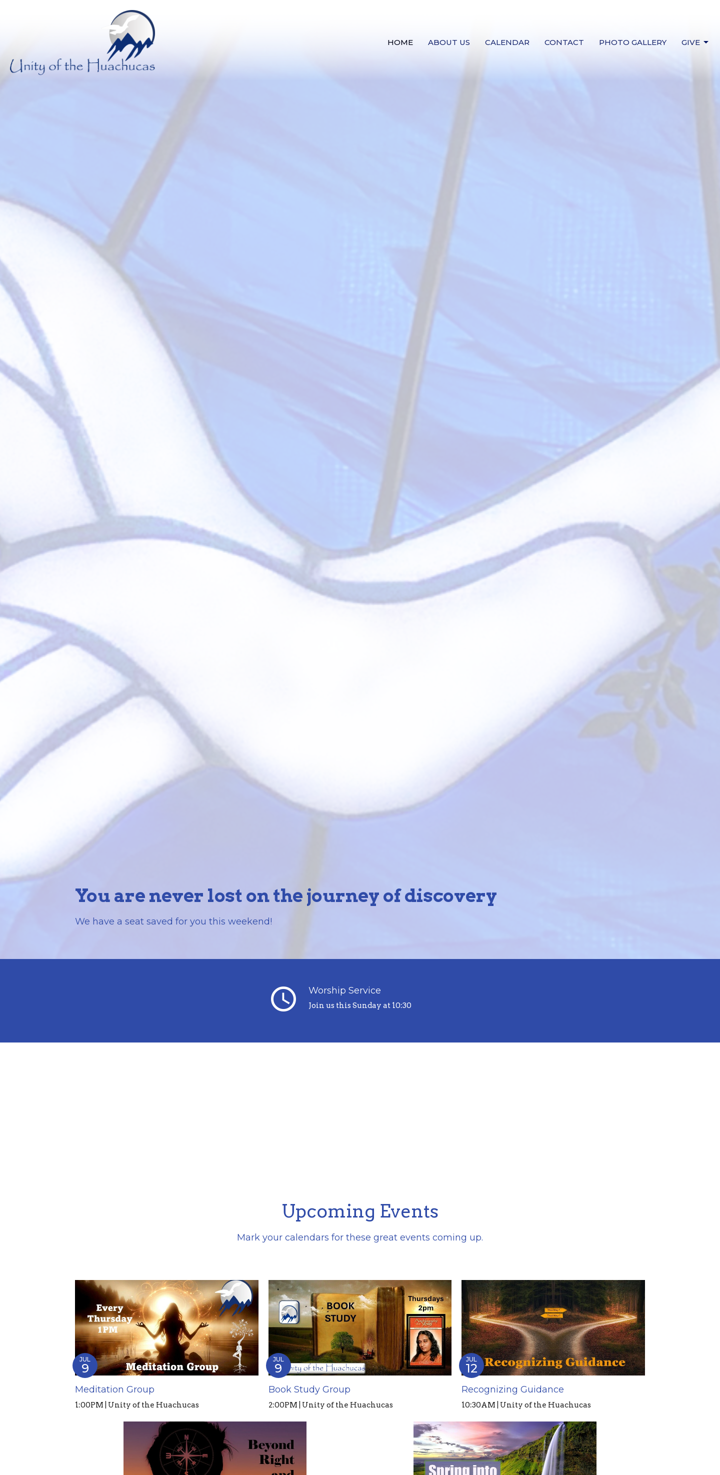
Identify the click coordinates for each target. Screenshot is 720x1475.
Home (400, 42)
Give (696, 43)
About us (449, 42)
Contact (564, 42)
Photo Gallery (632, 42)
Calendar (507, 42)
